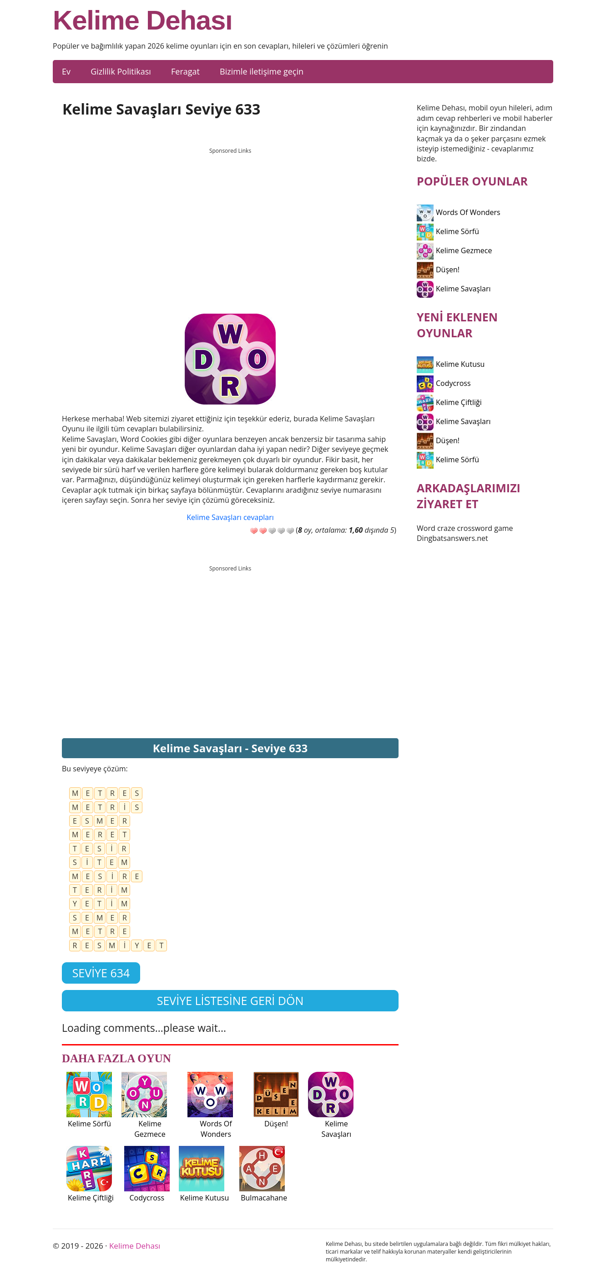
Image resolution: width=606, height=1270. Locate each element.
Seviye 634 (101, 972)
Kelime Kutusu (451, 364)
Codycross (444, 383)
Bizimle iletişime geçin (261, 71)
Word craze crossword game (465, 528)
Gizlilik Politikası (121, 71)
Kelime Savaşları (454, 289)
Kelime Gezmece (454, 250)
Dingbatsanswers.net (452, 538)
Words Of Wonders (458, 212)
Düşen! (438, 270)
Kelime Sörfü (448, 231)
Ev (66, 71)
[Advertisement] (230, 222)
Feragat (185, 71)
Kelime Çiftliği (449, 402)
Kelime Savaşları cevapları (230, 517)
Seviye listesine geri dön (230, 1000)
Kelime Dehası (142, 20)
